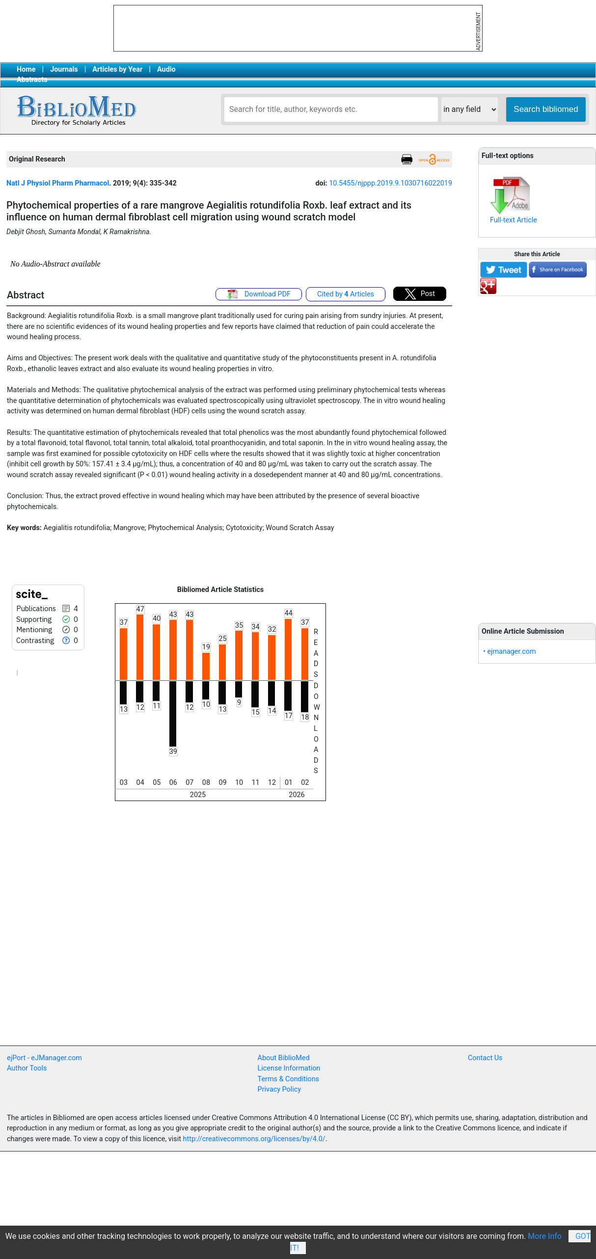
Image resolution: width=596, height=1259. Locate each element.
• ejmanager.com (509, 651)
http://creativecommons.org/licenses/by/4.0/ (254, 1139)
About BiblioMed (284, 1058)
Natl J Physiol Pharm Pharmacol (57, 183)
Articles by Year (117, 69)
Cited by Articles (345, 294)
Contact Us (485, 1058)
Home (26, 69)
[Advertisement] (537, 454)
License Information (289, 1068)
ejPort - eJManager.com (44, 1058)
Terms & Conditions (288, 1079)
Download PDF (259, 294)
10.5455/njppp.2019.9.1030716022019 (390, 183)
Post (420, 294)
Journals (64, 69)
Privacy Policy (279, 1089)
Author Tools (27, 1068)
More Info (545, 1236)
